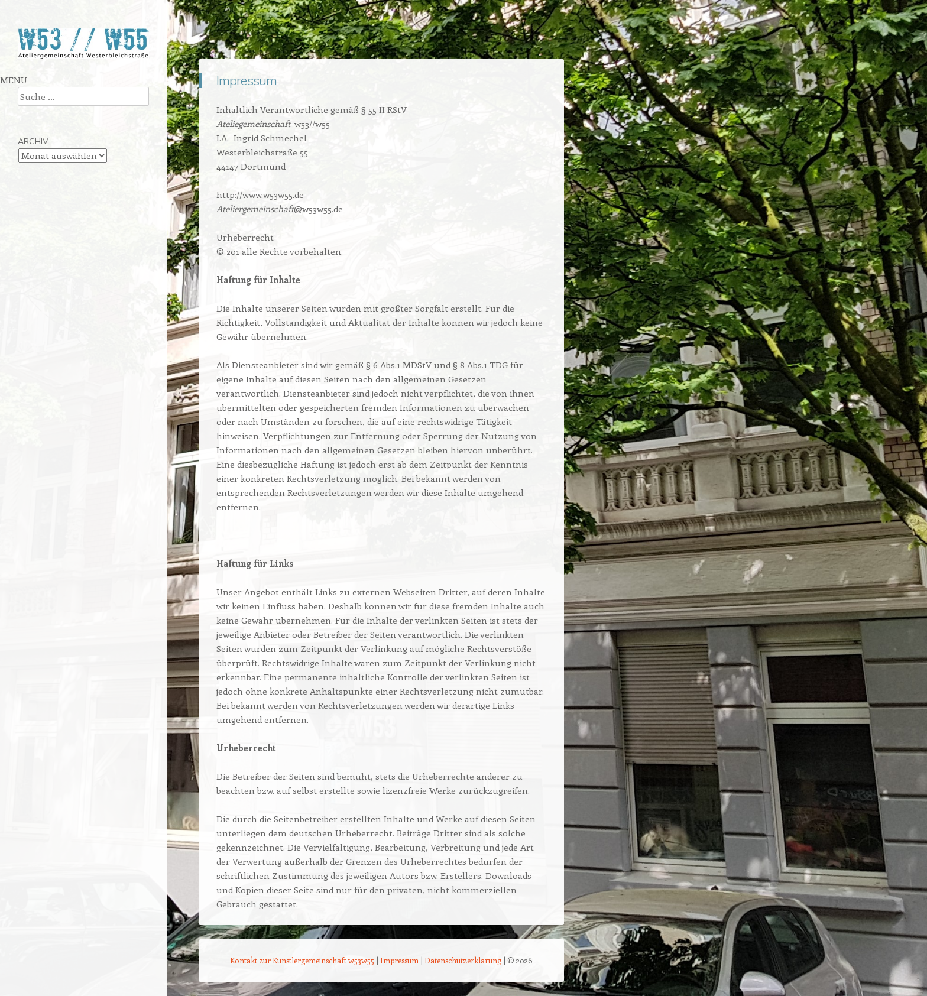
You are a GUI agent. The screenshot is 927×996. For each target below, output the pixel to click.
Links (27, 253)
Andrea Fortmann (52, 125)
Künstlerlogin (42, 317)
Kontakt (32, 274)
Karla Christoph (47, 231)
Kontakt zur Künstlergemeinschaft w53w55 (302, 960)
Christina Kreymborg (57, 146)
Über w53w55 (45, 104)
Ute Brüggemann (51, 210)
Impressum (39, 295)
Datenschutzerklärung (462, 960)
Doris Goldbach (48, 168)
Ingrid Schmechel (51, 189)
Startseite (36, 82)
